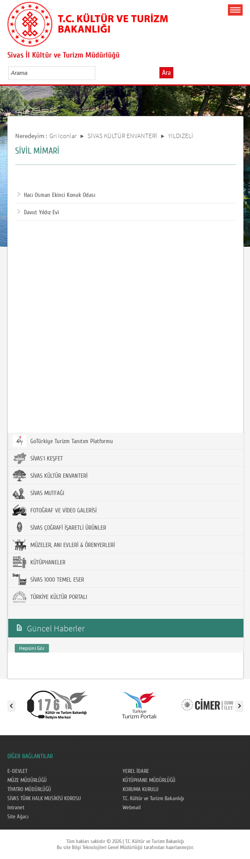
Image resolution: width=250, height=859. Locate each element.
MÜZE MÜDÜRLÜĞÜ (27, 780)
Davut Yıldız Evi (38, 212)
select (97, 72)
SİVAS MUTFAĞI (38, 493)
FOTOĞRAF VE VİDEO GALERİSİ (55, 510)
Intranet (15, 807)
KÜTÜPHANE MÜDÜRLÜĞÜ (149, 780)
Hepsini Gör (32, 648)
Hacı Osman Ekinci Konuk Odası (56, 195)
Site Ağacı (18, 817)
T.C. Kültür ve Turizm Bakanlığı (153, 798)
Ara (166, 73)
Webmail (132, 807)
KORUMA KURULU (141, 789)
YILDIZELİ (180, 136)
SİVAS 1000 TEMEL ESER (48, 579)
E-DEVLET (17, 771)
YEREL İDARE (136, 771)
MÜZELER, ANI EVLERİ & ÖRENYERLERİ (64, 545)
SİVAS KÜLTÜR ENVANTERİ (122, 136)
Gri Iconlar (63, 136)
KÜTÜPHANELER (39, 562)
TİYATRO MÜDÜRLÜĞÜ (29, 789)
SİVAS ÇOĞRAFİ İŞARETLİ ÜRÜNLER (59, 527)
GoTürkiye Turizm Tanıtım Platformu (63, 441)
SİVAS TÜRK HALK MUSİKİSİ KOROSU (44, 798)
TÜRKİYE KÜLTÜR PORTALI (50, 597)
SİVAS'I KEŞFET (38, 458)
